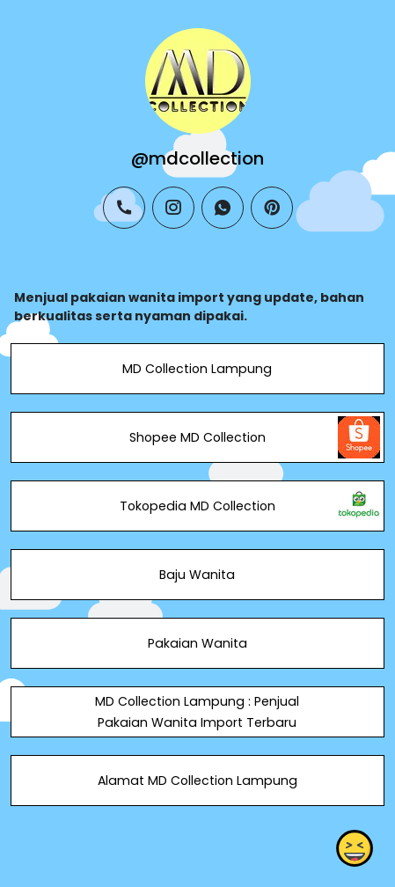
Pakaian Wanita (197, 643)
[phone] (124, 208)
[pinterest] (272, 208)
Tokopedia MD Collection (197, 506)
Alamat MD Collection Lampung (197, 780)
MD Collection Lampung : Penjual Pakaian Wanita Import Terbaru (197, 712)
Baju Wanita (197, 574)
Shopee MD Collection (197, 437)
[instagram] (173, 208)
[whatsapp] (222, 208)
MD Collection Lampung (197, 369)
